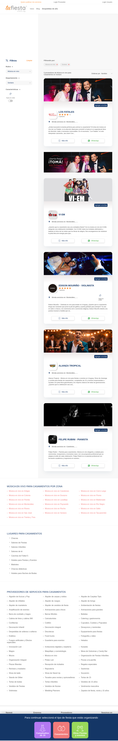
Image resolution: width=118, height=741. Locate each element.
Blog (38, 9)
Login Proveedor (60, 2)
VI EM (62, 214)
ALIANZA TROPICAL (70, 365)
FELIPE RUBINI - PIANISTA (73, 439)
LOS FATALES (66, 112)
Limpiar (29, 60)
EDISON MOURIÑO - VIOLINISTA (76, 285)
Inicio (32, 9)
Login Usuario (107, 2)
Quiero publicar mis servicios (31, 2)
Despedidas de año (50, 9)
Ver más (58, 42)
